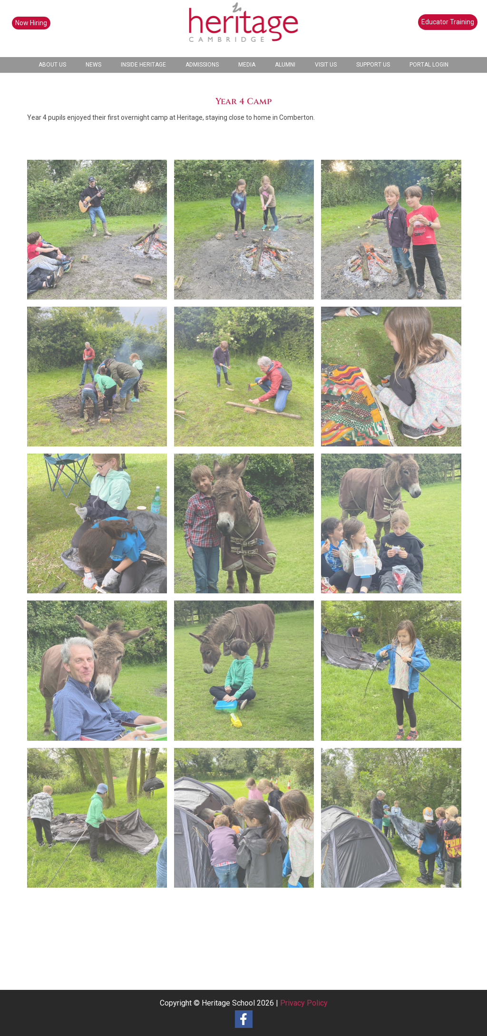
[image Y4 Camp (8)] (247, 527)
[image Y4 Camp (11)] (100, 380)
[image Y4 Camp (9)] (100, 527)
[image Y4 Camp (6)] (100, 673)
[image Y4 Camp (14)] (247, 233)
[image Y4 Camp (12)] (247, 380)
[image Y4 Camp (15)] (100, 233)
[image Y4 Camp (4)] (394, 673)
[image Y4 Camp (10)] (394, 380)
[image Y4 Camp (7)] (394, 527)
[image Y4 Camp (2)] (247, 821)
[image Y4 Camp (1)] (394, 821)
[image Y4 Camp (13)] (394, 233)
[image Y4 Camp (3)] (100, 821)
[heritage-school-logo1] (243, 28)
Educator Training (447, 22)
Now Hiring (31, 23)
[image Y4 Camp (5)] (247, 673)
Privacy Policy (304, 1002)
